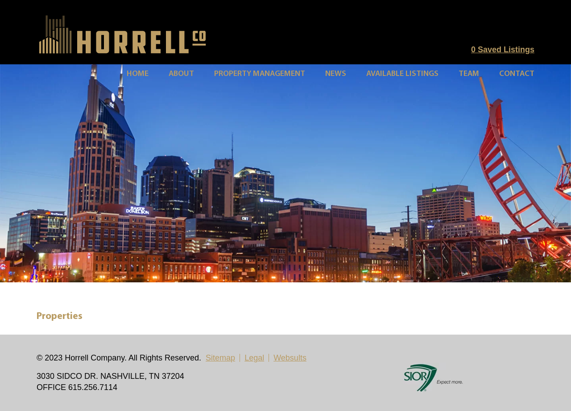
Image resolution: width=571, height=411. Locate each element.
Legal (254, 357)
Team (469, 74)
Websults (289, 357)
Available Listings (402, 74)
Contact (516, 74)
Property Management (259, 74)
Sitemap (220, 357)
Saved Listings (502, 49)
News (335, 74)
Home (138, 74)
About (181, 74)
